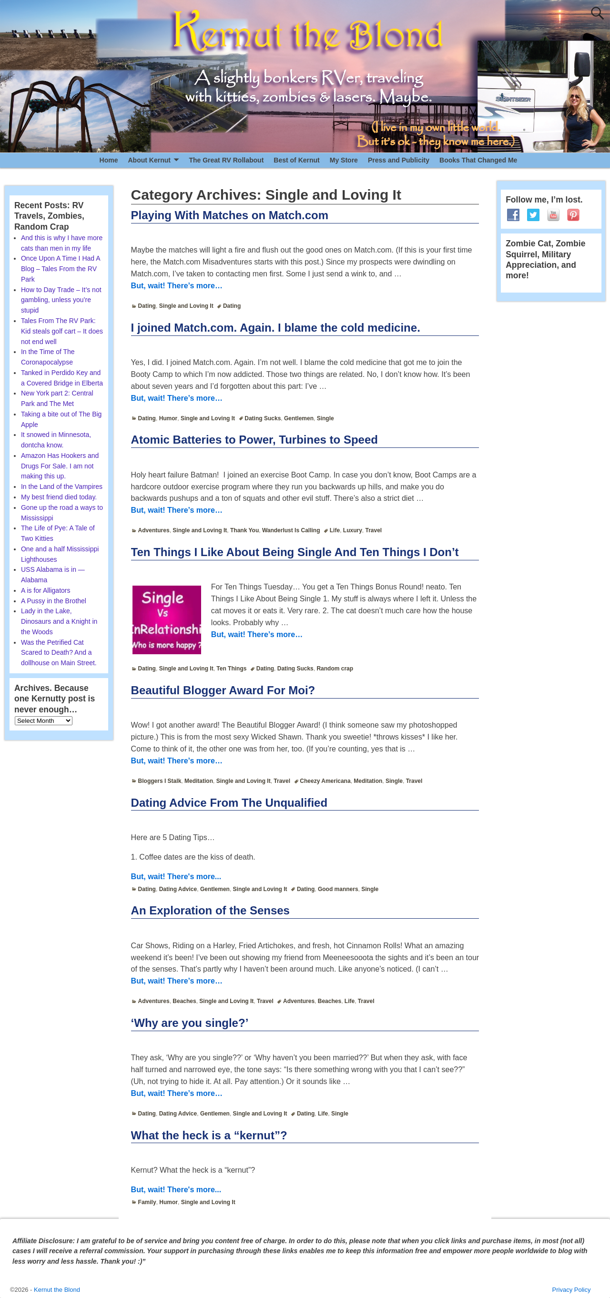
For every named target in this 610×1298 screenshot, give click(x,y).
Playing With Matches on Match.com (230, 215)
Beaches (184, 1001)
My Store (344, 160)
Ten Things (231, 668)
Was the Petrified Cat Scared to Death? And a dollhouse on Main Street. (59, 653)
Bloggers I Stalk (160, 781)
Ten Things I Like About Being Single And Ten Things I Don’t (295, 552)
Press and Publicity (398, 160)
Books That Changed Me (478, 160)
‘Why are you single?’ (190, 1022)
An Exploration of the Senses (210, 910)
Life (335, 530)
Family (147, 1202)
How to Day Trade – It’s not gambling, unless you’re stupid (61, 300)
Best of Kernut (296, 160)
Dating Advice (178, 889)
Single (325, 418)
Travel (373, 530)
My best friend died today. (59, 497)
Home (109, 160)
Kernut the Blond (57, 1289)
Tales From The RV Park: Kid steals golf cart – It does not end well (62, 331)
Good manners (338, 889)
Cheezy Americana (325, 781)
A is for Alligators (46, 590)
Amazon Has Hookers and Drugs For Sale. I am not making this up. (60, 466)
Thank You (244, 530)
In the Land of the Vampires (61, 486)
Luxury (352, 530)
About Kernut (149, 160)
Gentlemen (299, 418)
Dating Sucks (262, 418)
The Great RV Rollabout (226, 160)
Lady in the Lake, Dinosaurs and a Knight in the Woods (59, 621)
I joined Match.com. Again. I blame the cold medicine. (275, 327)
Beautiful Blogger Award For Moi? (223, 690)
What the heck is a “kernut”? (209, 1135)
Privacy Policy (571, 1289)
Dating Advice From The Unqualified (229, 802)
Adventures (154, 530)
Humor (168, 418)
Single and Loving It (186, 306)
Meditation (198, 781)
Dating (147, 306)
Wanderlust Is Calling (291, 530)
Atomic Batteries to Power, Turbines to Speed (254, 439)
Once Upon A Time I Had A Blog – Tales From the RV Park (60, 268)
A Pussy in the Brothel (53, 601)
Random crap (334, 668)
